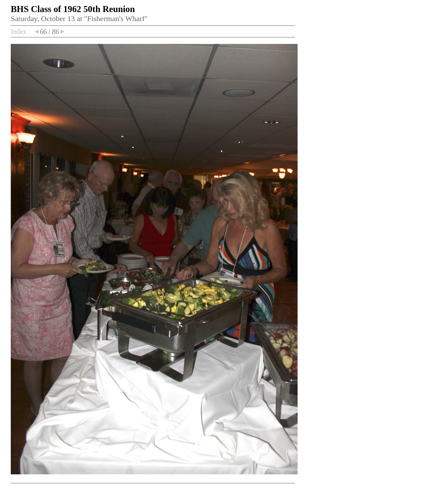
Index (18, 31)
